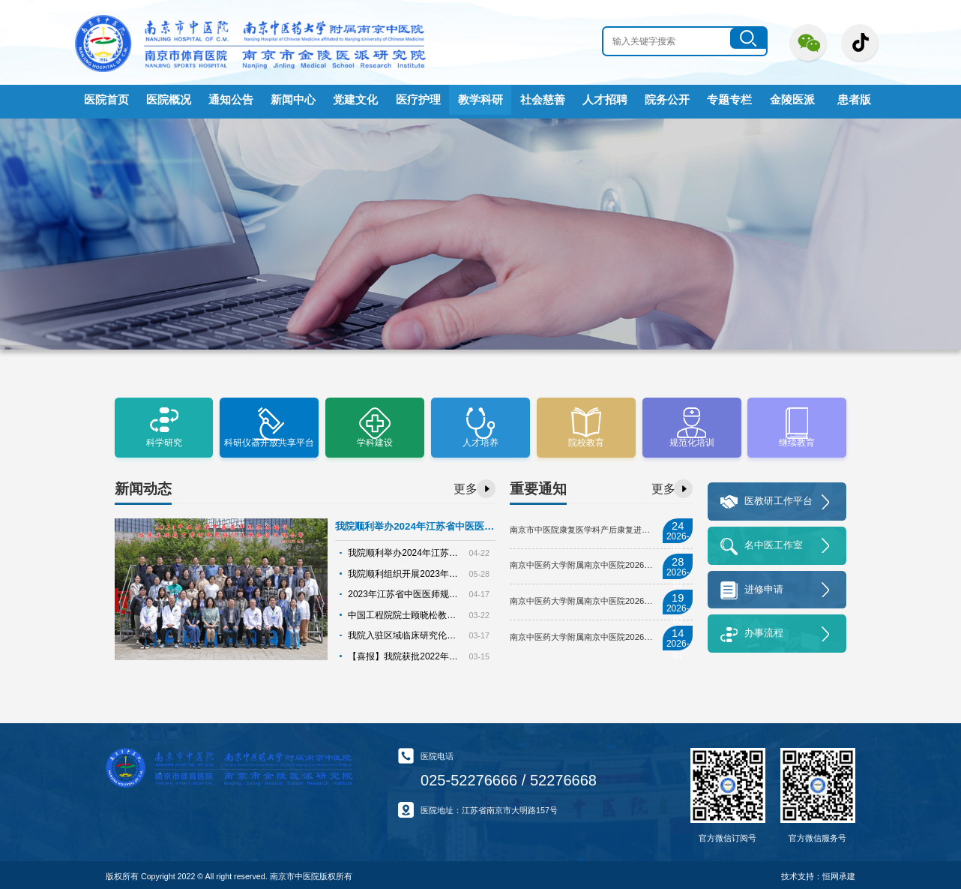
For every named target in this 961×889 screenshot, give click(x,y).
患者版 (854, 100)
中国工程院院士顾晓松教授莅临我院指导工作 (430, 609)
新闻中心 (293, 100)
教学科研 (480, 100)
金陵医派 (792, 100)
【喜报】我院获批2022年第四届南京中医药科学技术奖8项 (454, 649)
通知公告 (230, 100)
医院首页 (106, 100)
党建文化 (355, 100)
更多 (466, 485)
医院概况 (168, 100)
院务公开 (667, 100)
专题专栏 (729, 100)
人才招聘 (604, 100)
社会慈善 (542, 100)
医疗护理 (418, 100)
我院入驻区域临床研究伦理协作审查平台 (422, 630)
